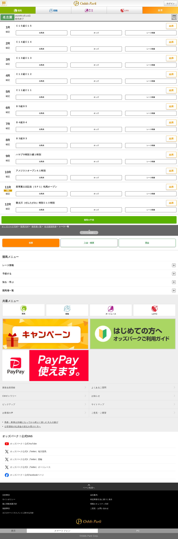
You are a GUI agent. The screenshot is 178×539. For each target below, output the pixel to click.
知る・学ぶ (89, 282)
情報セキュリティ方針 (99, 504)
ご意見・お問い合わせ (99, 508)
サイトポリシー (8, 499)
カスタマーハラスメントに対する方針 (18, 513)
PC (138, 531)
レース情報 (89, 265)
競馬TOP (24, 226)
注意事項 (6, 495)
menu (4, 3)
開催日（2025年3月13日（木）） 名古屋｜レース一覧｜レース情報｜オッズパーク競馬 (85, 3)
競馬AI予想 (89, 220)
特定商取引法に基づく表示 (101, 499)
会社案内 (94, 495)
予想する (89, 273)
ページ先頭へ (89, 233)
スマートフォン (62, 531)
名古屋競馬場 (50, 226)
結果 (171, 26)
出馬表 (41, 33)
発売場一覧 (36, 226)
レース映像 (151, 33)
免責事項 (6, 508)
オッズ (96, 33)
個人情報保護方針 (9, 504)
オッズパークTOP (10, 226)
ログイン (171, 3)
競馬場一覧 (89, 290)
